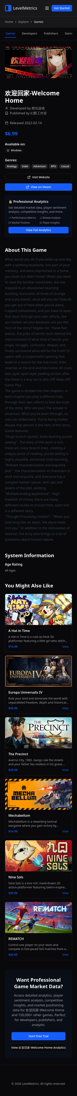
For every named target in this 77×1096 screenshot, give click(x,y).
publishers (51, 33)
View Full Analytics (38, 230)
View (65, 646)
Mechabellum (19, 815)
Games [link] (38, 22)
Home (9, 22)
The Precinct (18, 754)
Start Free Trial (38, 1036)
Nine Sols (15, 877)
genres (69, 33)
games (10, 33)
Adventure (39, 166)
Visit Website (38, 177)
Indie (25, 166)
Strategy (12, 166)
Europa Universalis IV (25, 692)
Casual (65, 166)
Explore (23, 22)
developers (29, 33)
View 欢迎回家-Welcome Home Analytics (38, 1047)
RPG (53, 166)
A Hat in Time (19, 630)
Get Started (62, 8)
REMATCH (16, 939)
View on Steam (38, 187)
